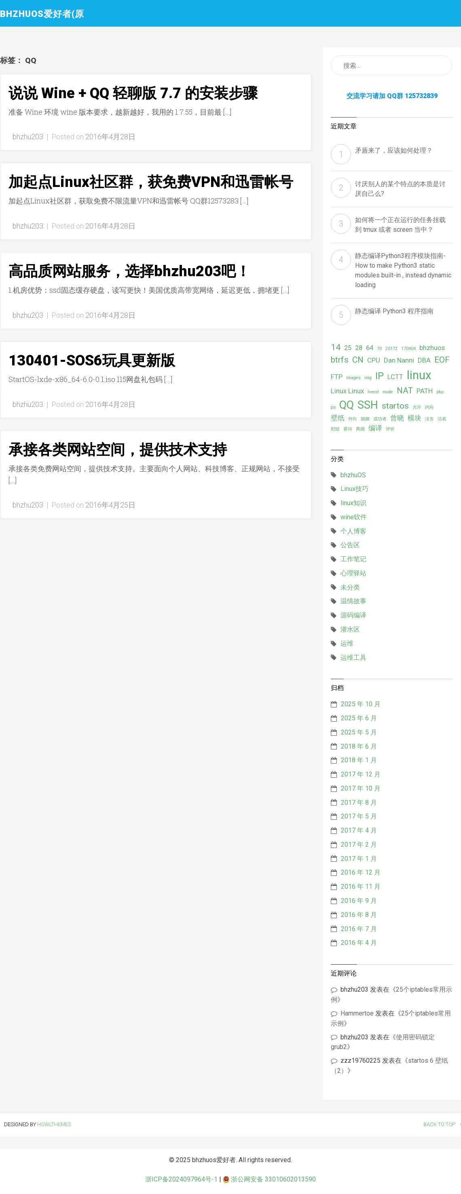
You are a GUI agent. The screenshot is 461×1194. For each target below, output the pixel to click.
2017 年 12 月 (361, 774)
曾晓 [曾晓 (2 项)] (397, 418)
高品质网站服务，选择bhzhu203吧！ (129, 271)
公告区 (350, 545)
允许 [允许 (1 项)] (416, 407)
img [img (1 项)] (368, 377)
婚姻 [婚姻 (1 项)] (365, 419)
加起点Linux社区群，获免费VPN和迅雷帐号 (150, 182)
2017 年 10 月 (361, 788)
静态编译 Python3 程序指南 (394, 311)
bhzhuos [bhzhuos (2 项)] (432, 348)
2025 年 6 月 (359, 718)
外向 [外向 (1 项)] (352, 419)
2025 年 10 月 (361, 704)
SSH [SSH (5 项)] (367, 405)
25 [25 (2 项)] (347, 348)
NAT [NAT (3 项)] (405, 390)
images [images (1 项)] (353, 377)
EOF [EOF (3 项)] (442, 360)
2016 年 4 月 (359, 942)
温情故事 (353, 601)
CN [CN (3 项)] (358, 360)
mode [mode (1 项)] (388, 392)
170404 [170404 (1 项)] (408, 348)
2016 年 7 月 (359, 929)
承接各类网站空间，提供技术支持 (117, 449)
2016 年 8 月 (359, 915)
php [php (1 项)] (440, 392)
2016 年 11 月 (361, 886)
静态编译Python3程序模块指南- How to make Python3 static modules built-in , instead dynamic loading (403, 270)
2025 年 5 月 (359, 732)
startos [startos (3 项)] (395, 406)
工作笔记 (353, 559)
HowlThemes (54, 1124)
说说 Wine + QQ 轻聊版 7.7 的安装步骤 (133, 93)
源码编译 (353, 615)
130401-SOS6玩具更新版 (91, 360)
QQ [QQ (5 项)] (346, 405)
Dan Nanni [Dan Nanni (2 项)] (399, 360)
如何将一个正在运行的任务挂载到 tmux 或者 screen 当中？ (400, 224)
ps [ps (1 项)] (333, 407)
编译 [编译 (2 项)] (375, 428)
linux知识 (353, 503)
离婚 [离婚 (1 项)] (360, 429)
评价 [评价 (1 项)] (390, 429)
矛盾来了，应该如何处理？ (394, 150)
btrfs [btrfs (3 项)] (340, 360)
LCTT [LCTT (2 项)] (395, 377)
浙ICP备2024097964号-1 (181, 1179)
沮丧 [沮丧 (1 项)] (429, 419)
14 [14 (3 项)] (335, 347)
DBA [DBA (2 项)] (424, 360)
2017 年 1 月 (359, 858)
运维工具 (353, 657)
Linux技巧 (354, 489)
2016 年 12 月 (361, 872)
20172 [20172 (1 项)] (391, 348)
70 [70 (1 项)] (379, 348)
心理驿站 (353, 573)
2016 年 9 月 (359, 900)
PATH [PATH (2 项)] (425, 391)
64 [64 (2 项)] (369, 348)
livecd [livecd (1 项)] (373, 392)
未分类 (350, 587)
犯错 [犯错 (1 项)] (335, 429)
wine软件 (353, 517)
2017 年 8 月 (359, 802)
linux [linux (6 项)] (419, 375)
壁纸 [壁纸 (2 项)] (338, 418)
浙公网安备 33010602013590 (269, 1179)
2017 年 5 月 (359, 816)
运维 (346, 643)
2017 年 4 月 (359, 830)
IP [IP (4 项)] (379, 376)
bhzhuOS (353, 475)
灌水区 (350, 629)
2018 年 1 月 (359, 760)
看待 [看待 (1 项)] (347, 429)
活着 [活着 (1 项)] (442, 419)
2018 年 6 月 (359, 746)
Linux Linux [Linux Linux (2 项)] (347, 391)
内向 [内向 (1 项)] (429, 407)
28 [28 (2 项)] (358, 348)
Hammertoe (357, 1013)
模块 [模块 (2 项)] (414, 418)
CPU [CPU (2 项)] (373, 360)
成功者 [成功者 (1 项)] (380, 419)
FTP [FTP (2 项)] (337, 377)
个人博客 (353, 531)
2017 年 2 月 (359, 844)
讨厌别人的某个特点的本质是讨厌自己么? (400, 188)
